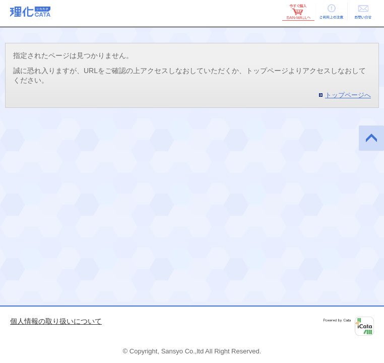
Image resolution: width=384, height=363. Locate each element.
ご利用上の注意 (330, 12)
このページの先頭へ (371, 138)
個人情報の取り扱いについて (56, 321)
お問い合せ (363, 12)
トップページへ (348, 95)
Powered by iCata (349, 326)
